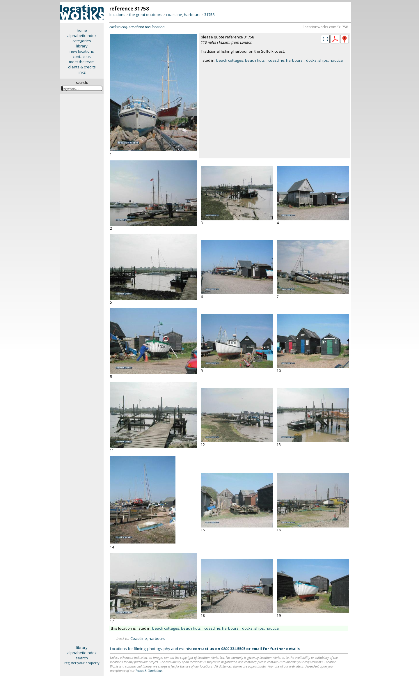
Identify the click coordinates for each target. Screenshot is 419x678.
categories (81, 40)
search (82, 658)
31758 (209, 14)
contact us (82, 56)
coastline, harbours (183, 14)
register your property (82, 663)
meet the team (82, 61)
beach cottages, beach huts (240, 60)
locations (117, 14)
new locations (82, 51)
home (82, 30)
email (256, 648)
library (82, 46)
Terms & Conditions (148, 670)
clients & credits (82, 67)
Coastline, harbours (147, 638)
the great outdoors (145, 14)
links (82, 72)
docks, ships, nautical (325, 60)
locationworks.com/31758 (325, 26)
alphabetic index (82, 35)
